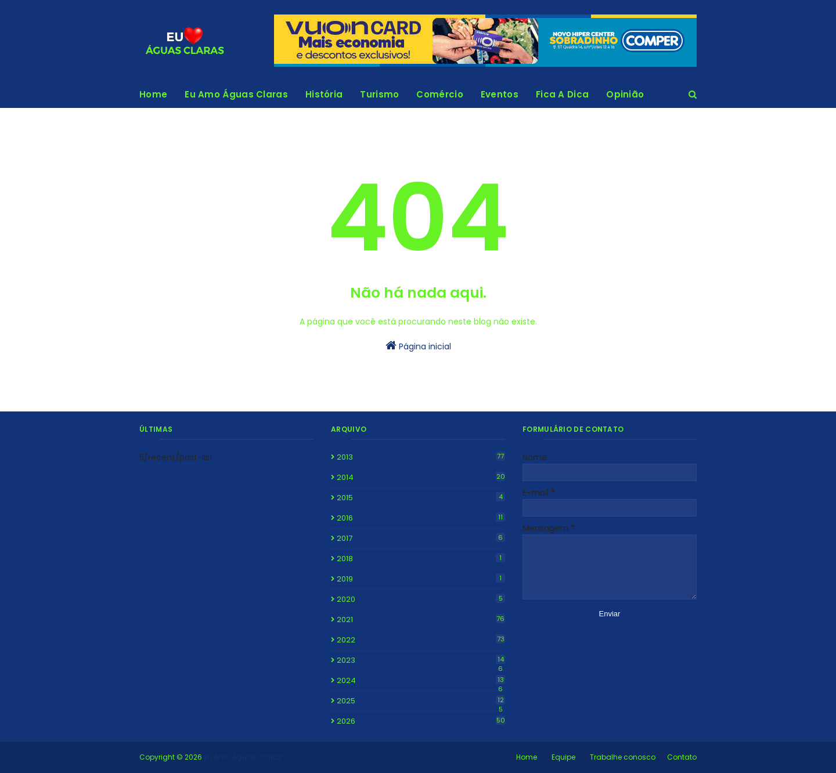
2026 (421, 721)
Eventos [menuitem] (499, 94)
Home (526, 757)
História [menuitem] (324, 94)
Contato (682, 757)
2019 (421, 578)
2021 (421, 619)
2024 (421, 681)
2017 (421, 538)
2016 (421, 517)
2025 (421, 701)
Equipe (563, 757)
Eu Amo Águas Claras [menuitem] (236, 94)
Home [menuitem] (153, 94)
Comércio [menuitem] (439, 94)
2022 (421, 639)
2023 (421, 660)
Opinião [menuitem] (625, 94)
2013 (421, 457)
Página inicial (418, 345)
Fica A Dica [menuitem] (562, 94)
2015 (421, 497)
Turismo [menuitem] (379, 94)
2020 (421, 599)
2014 (421, 477)
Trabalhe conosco (622, 757)
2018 (421, 558)
